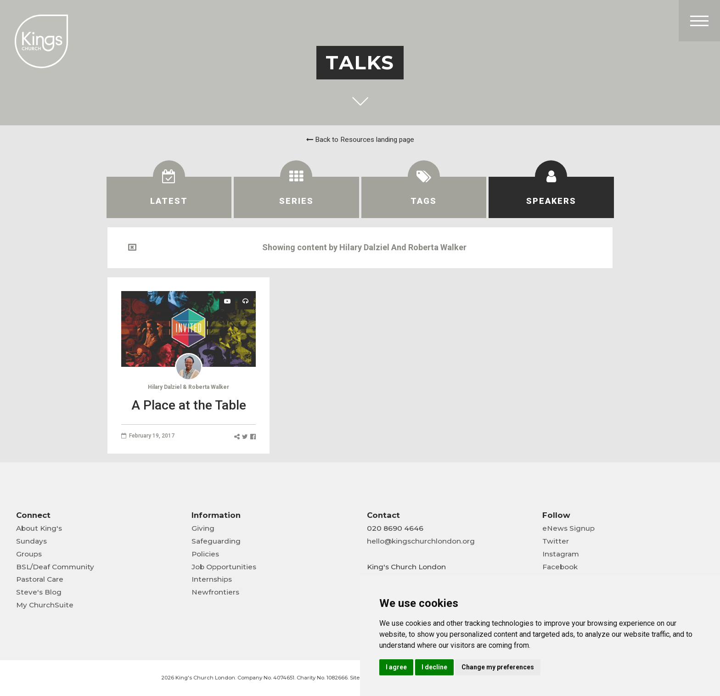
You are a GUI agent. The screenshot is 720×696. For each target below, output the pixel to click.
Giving (202, 528)
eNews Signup (568, 528)
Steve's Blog (39, 592)
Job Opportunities (223, 566)
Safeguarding (216, 541)
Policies (205, 554)
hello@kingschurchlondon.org (421, 541)
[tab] (169, 197)
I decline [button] (434, 667)
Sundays (31, 541)
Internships (211, 579)
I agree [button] (396, 667)
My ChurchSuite (44, 605)
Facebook (560, 566)
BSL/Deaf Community (55, 566)
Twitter (555, 541)
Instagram (560, 554)
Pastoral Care (39, 579)
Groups (29, 554)
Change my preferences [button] (497, 667)
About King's (39, 528)
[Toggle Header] (699, 20)
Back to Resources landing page (360, 139)
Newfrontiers (215, 592)
